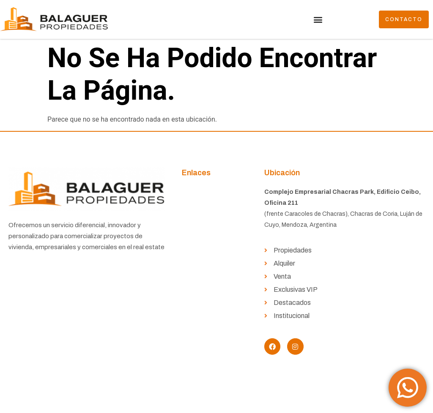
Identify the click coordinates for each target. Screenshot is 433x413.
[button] (318, 20)
